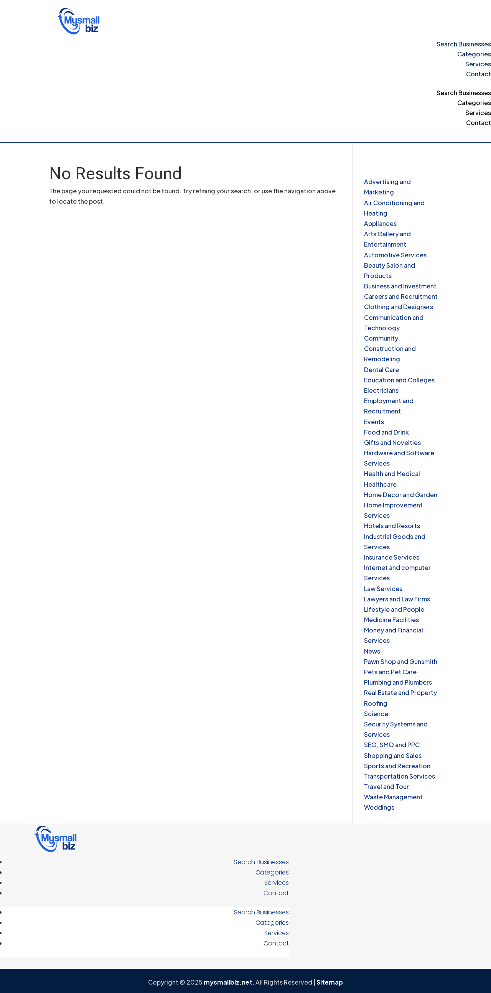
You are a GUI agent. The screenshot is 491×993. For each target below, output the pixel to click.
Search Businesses (464, 44)
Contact (478, 74)
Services (478, 64)
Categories (474, 54)
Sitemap (329, 982)
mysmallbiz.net (228, 982)
